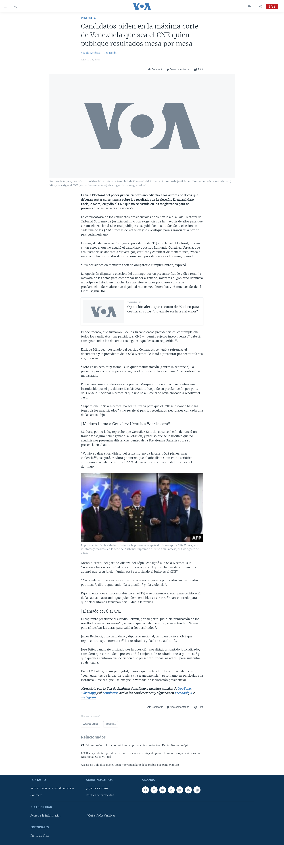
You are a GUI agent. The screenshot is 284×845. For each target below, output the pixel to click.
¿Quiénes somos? (97, 788)
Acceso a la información (45, 815)
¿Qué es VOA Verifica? (101, 815)
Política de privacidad (100, 795)
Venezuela (88, 18)
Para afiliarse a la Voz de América (52, 788)
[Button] (155, 69)
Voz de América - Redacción (98, 52)
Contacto (36, 795)
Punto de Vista (39, 835)
